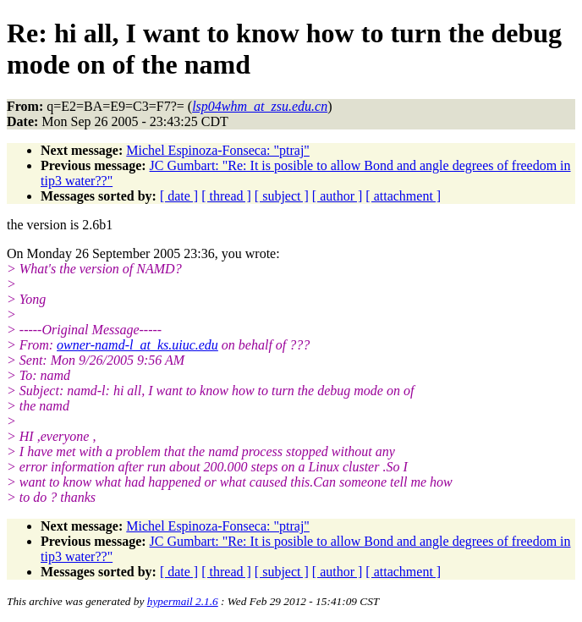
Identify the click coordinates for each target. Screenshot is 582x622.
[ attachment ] (403, 196)
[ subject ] (282, 196)
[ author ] (337, 196)
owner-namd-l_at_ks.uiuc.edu (137, 345)
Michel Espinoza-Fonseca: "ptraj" (218, 150)
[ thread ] (226, 196)
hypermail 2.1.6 (182, 601)
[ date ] (179, 196)
